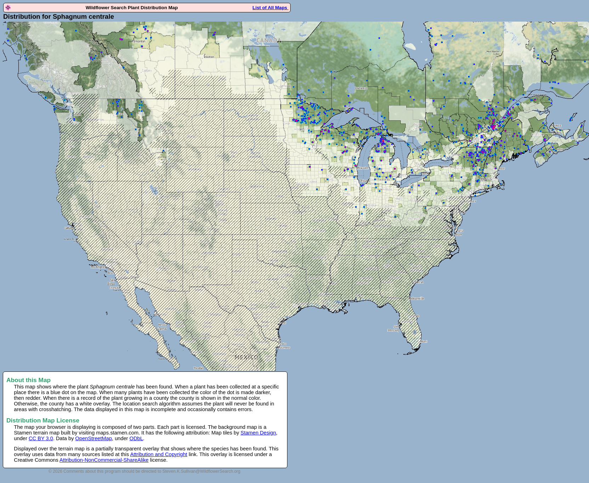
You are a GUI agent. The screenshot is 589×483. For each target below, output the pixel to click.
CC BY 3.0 (41, 438)
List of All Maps (270, 7)
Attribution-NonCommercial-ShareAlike (104, 460)
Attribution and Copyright (158, 454)
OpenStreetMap (93, 438)
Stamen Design (258, 433)
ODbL (136, 438)
